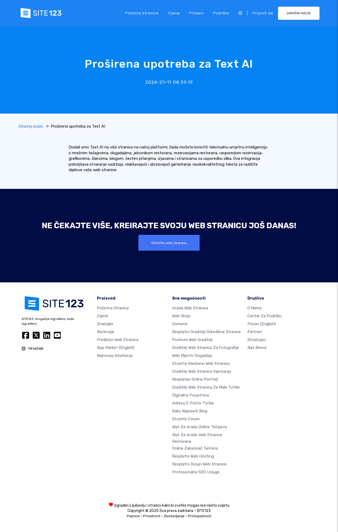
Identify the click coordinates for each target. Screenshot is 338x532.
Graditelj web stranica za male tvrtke (206, 387)
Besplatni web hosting (193, 456)
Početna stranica (141, 13)
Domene (179, 323)
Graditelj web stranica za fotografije (205, 347)
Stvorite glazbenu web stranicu (200, 363)
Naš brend (256, 347)
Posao (261, 323)
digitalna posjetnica (190, 395)
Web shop (181, 316)
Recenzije (105, 331)
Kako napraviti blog (189, 411)
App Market (115, 347)
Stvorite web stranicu (169, 243)
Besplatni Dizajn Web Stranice (199, 464)
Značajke (105, 323)
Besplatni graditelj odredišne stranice (206, 331)
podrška (221, 13)
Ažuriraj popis (30, 126)
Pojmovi (133, 516)
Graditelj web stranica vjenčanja (201, 371)
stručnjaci (256, 339)
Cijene (174, 13)
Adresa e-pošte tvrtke (193, 403)
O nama (254, 308)
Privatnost (151, 516)
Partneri (254, 331)
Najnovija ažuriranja (115, 355)
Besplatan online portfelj (195, 379)
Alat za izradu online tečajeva (199, 426)
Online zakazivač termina (195, 448)
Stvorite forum (186, 419)
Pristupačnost (199, 516)
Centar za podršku (264, 316)
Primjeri (196, 13)
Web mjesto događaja (192, 355)
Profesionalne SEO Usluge (195, 472)
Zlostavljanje (174, 516)
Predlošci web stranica (117, 339)
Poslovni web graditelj (192, 339)
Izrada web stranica (190, 308)
